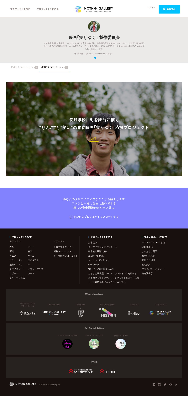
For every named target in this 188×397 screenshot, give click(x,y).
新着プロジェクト (62, 252)
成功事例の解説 (96, 256)
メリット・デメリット (98, 261)
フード (31, 274)
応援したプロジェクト (24, 69)
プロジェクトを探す (20, 9)
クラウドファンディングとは (102, 247)
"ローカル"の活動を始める (101, 269)
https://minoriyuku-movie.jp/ (98, 54)
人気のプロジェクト (63, 247)
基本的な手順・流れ (97, 252)
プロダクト (33, 261)
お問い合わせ (148, 256)
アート (31, 247)
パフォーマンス (35, 269)
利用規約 (146, 265)
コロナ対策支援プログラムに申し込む (107, 283)
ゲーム (31, 256)
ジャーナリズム (17, 278)
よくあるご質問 (149, 252)
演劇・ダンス (16, 265)
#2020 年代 (147, 247)
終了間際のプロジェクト (65, 256)
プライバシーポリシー (153, 269)
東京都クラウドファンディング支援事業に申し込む (111, 278)
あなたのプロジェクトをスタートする (94, 218)
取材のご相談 (148, 261)
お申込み (92, 243)
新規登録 (169, 9)
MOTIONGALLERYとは (153, 243)
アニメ (13, 256)
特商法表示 (147, 274)
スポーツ (14, 274)
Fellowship (93, 265)
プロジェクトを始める (48, 9)
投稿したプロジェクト (54, 69)
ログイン (149, 9)
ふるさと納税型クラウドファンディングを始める (111, 274)
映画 (12, 247)
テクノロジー (16, 269)
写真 (12, 252)
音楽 (30, 252)
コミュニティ (16, 261)
